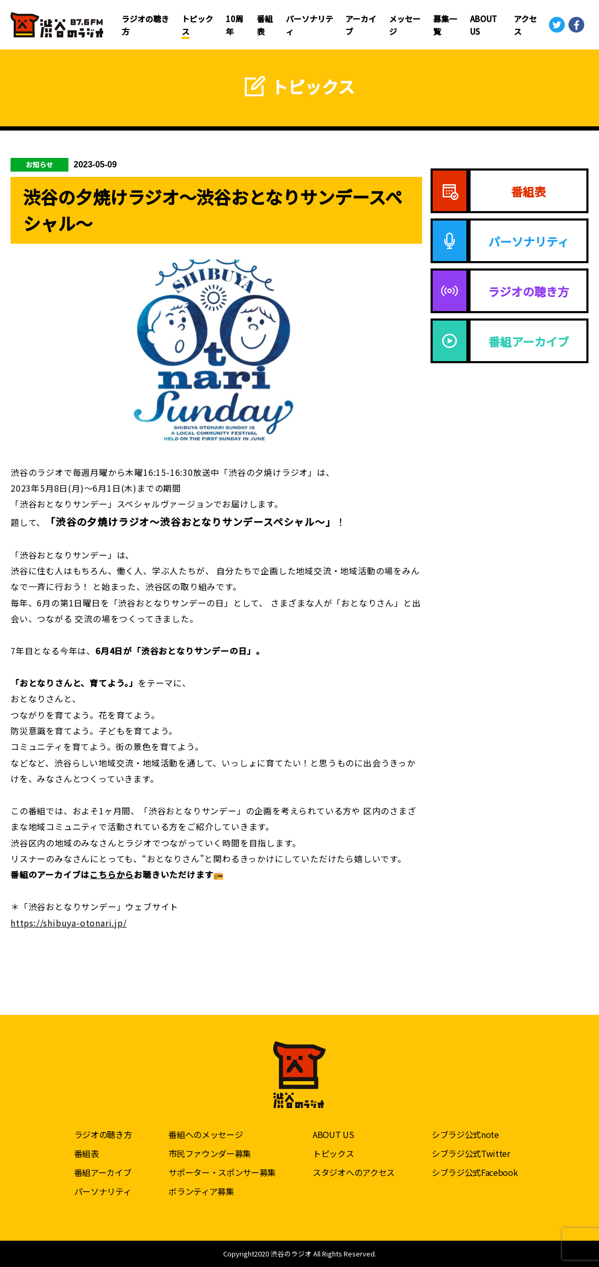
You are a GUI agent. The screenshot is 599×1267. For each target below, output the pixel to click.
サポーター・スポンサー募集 (222, 1172)
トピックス (333, 1153)
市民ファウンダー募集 (209, 1153)
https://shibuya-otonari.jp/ (69, 922)
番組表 (86, 1153)
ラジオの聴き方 (103, 1134)
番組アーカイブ (103, 1172)
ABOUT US (333, 1134)
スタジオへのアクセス (354, 1172)
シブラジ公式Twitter (471, 1153)
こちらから (111, 874)
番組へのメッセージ (205, 1134)
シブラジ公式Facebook (475, 1172)
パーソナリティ (103, 1191)
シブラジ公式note (465, 1134)
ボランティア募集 (201, 1191)
